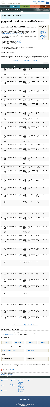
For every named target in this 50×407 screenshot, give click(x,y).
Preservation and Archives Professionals (12, 384)
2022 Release (30, 342)
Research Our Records (5, 6)
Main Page (41, 30)
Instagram (23, 399)
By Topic (2, 380)
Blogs (28, 399)
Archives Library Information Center (4, 390)
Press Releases (30, 350)
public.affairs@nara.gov (33, 359)
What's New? (28, 379)
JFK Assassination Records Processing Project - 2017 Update (13, 33)
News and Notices (28, 380)
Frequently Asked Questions (9, 350)
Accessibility (17, 403)
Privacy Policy (21, 403)
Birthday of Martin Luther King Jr (35, 16)
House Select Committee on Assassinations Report (43, 35)
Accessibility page (24, 370)
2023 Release (17, 342)
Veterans (11, 386)
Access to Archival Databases (4, 388)
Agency (16, 66)
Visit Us (35, 6)
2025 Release (5, 342)
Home (2, 11)
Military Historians (12, 381)
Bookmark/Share (42, 1)
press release (17, 38)
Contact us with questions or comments (6, 374)
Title (41, 66)
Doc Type (25, 66)
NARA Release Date (8, 65)
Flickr (29, 399)
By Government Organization (3, 383)
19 (27, 60)
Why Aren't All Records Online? (21, 390)
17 (24, 60)
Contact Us (47, 1)
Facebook (20, 399)
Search (47, 3)
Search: (31, 62)
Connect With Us (25, 397)
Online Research (4, 379)
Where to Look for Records (20, 388)
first (13, 60)
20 (28, 60)
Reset (48, 62)
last (36, 60)
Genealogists (11, 380)
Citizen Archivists (36, 1)
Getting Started (20, 380)
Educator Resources (25, 6)
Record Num (5, 66)
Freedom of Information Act (28, 403)
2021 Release (42, 342)
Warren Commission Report (43, 33)
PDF (19, 69)
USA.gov (37, 403)
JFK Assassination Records (15, 11)
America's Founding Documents (45, 6)
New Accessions (28, 381)
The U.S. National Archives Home (10, 2)
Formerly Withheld (13, 66)
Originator (48, 66)
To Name (32, 66)
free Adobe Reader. (12, 369)
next (34, 60)
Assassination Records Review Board (43, 38)
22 (31, 60)
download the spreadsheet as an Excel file (35, 54)
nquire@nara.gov (7, 359)
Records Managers (12, 385)
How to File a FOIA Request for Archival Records (21, 392)
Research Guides (21, 379)
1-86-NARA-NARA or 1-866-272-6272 (25, 405)
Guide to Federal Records (20, 385)
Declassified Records (21, 386)
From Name (38, 66)
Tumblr (25, 399)
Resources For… (13, 379)
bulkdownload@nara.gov (9, 334)
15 (21, 60)
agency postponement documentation (22, 340)
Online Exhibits (3, 391)
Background (42, 31)
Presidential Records (4, 386)
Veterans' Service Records (15, 6)
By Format (2, 381)
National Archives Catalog (3, 385)
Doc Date (20, 66)
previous (16, 60)
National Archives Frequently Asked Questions (20, 382)
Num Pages (44, 66)
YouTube (26, 399)
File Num (29, 66)
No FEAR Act (34, 403)
